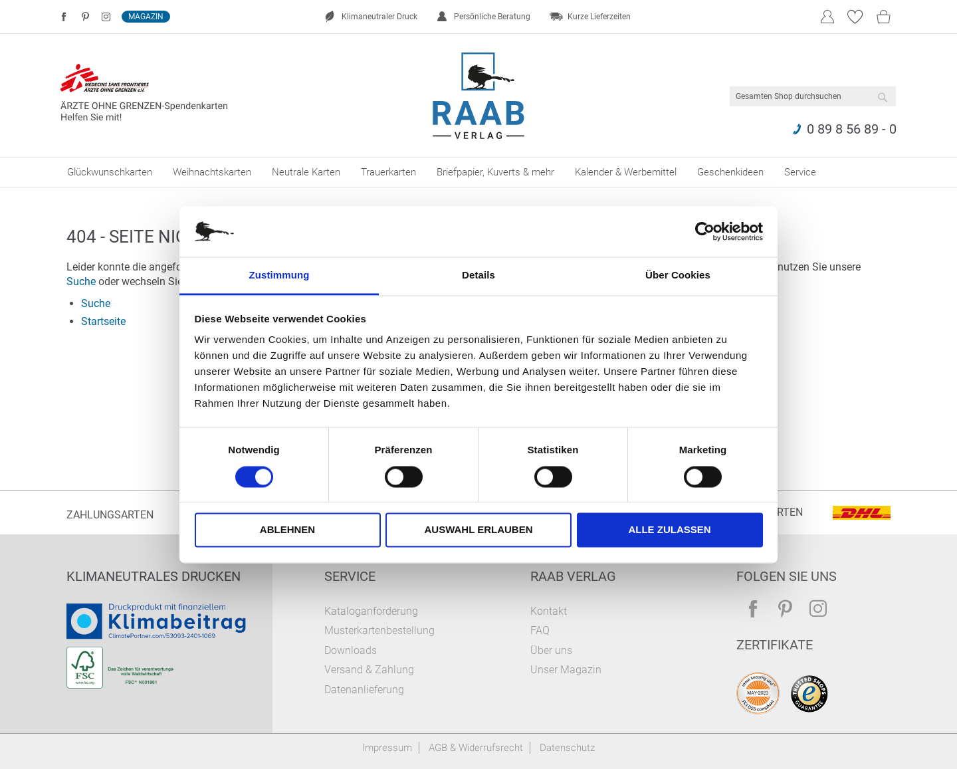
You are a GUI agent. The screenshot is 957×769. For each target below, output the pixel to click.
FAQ (540, 630)
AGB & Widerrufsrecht (476, 748)
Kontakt (548, 611)
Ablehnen (287, 530)
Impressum (387, 748)
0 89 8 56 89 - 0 (852, 129)
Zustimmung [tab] (279, 275)
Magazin (145, 16)
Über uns (551, 650)
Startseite (103, 321)
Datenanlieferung (364, 689)
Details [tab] (478, 275)
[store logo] (479, 96)
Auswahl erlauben (478, 530)
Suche (81, 281)
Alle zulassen (669, 530)
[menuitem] (109, 172)
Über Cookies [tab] (677, 275)
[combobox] (813, 96)
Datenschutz (567, 748)
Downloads (350, 650)
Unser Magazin (565, 669)
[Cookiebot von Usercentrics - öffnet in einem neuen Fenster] (705, 231)
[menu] (478, 172)
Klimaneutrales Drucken (153, 576)
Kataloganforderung (371, 611)
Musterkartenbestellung (379, 630)
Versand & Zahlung (369, 669)
